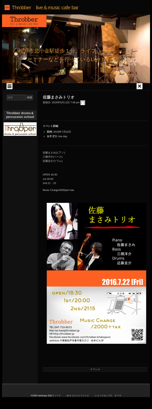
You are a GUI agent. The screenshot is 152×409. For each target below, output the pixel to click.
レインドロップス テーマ (108, 396)
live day (62, 136)
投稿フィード (54, 396)
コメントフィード (80, 396)
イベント (95, 369)
